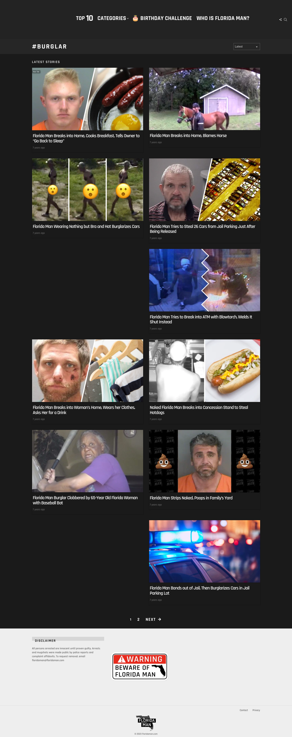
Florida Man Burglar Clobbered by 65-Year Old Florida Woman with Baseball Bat (85, 500)
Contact (244, 710)
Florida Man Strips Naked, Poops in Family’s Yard (191, 498)
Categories (111, 22)
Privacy (256, 710)
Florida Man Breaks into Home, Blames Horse (188, 136)
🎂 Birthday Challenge (162, 18)
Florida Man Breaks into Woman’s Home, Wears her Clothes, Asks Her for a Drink (84, 410)
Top (84, 18)
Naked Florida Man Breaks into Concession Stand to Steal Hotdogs (199, 410)
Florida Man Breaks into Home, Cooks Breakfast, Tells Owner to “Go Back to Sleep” (86, 138)
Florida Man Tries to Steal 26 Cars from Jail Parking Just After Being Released (202, 228)
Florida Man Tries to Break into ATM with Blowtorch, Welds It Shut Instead (201, 319)
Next (151, 619)
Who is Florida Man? (223, 18)
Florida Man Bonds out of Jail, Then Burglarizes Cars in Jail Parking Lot (199, 590)
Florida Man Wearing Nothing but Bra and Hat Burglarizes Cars (86, 226)
